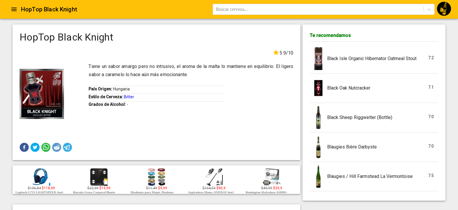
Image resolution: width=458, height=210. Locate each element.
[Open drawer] (14, 9)
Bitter (129, 96)
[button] (24, 147)
